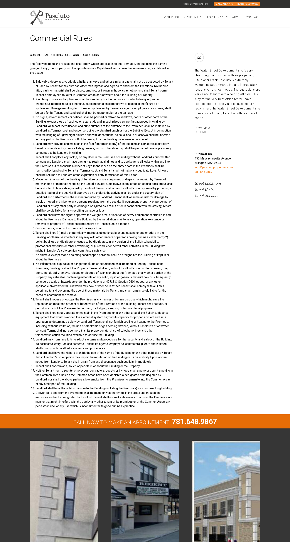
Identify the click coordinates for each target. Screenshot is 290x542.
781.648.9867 (203, 172)
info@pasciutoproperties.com (214, 167)
